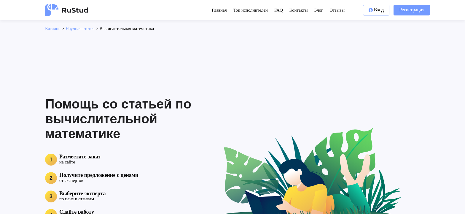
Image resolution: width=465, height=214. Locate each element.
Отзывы (337, 10)
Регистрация (411, 9)
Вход (376, 9)
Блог (318, 10)
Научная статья (80, 28)
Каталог (52, 28)
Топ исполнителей (250, 10)
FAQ (278, 10)
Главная (219, 10)
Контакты (298, 10)
